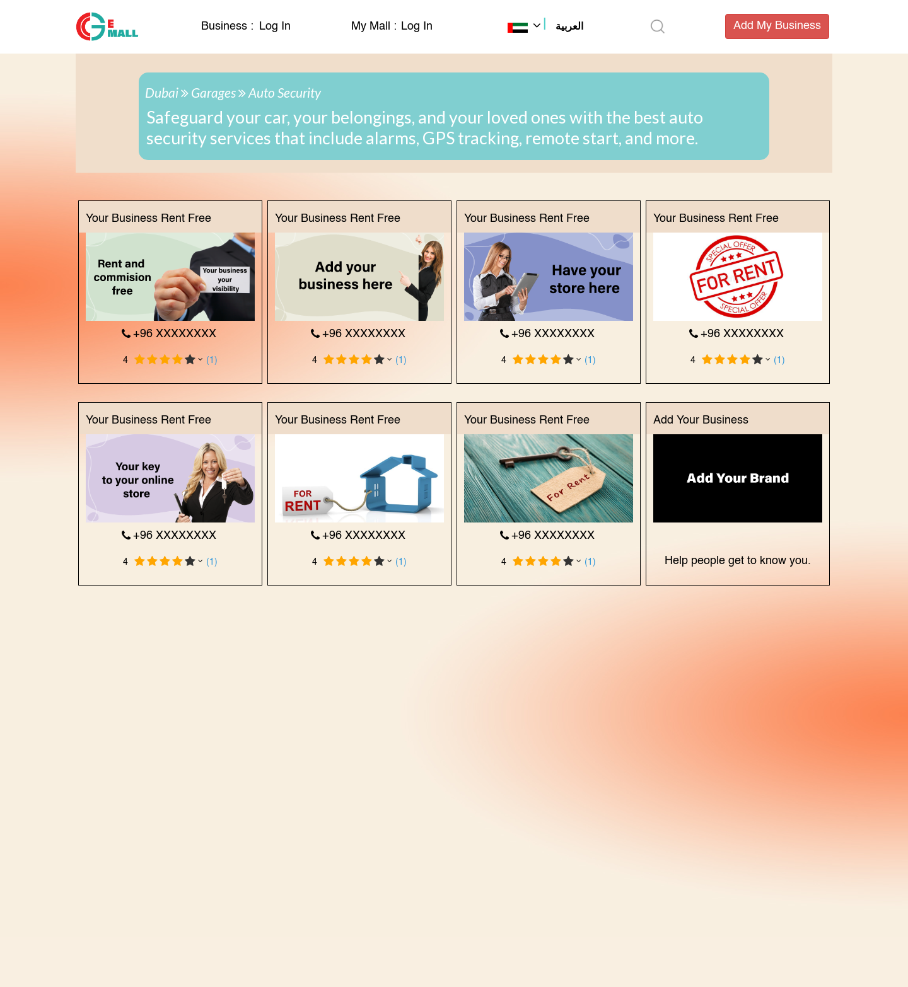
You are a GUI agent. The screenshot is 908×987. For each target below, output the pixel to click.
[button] (545, 28)
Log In (275, 26)
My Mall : (374, 26)
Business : (229, 26)
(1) (212, 360)
